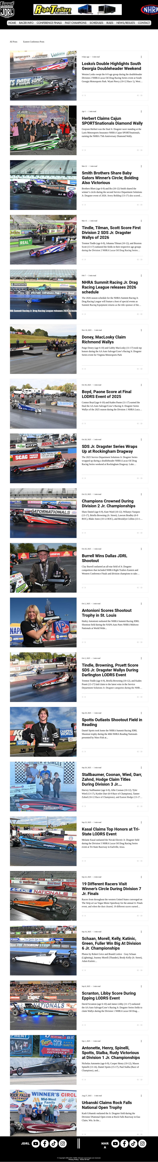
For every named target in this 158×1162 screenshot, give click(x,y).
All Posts (13, 42)
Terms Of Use (84, 1159)
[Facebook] (45, 1144)
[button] (26, 22)
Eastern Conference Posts (33, 42)
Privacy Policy (74, 1159)
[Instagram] (63, 1144)
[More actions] (142, 57)
